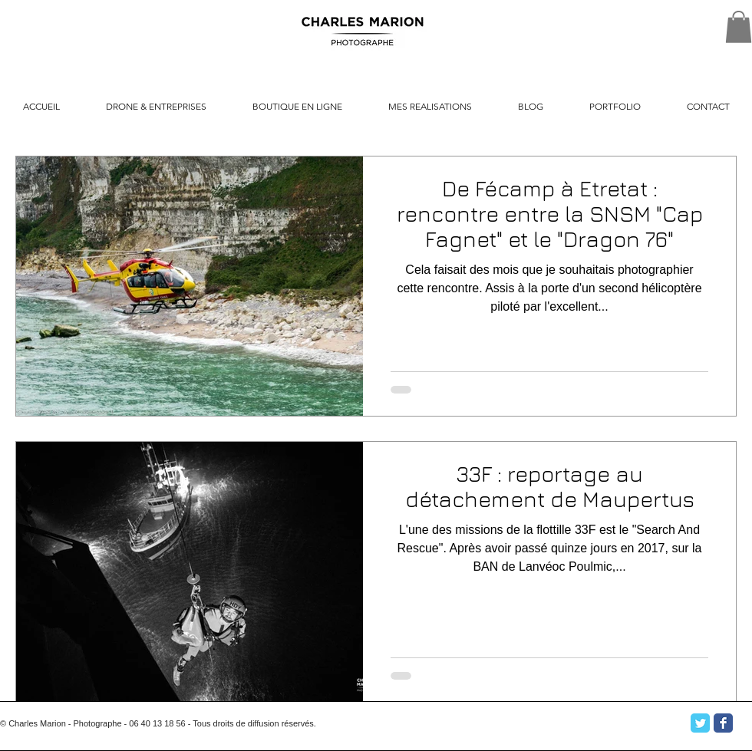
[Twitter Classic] (700, 723)
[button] (738, 27)
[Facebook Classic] (723, 723)
